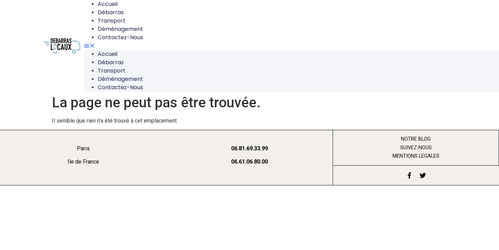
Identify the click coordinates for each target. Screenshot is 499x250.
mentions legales (416, 156)
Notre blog (416, 139)
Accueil (107, 54)
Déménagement (120, 29)
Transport (111, 21)
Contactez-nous (120, 37)
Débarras (111, 12)
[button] (271, 46)
